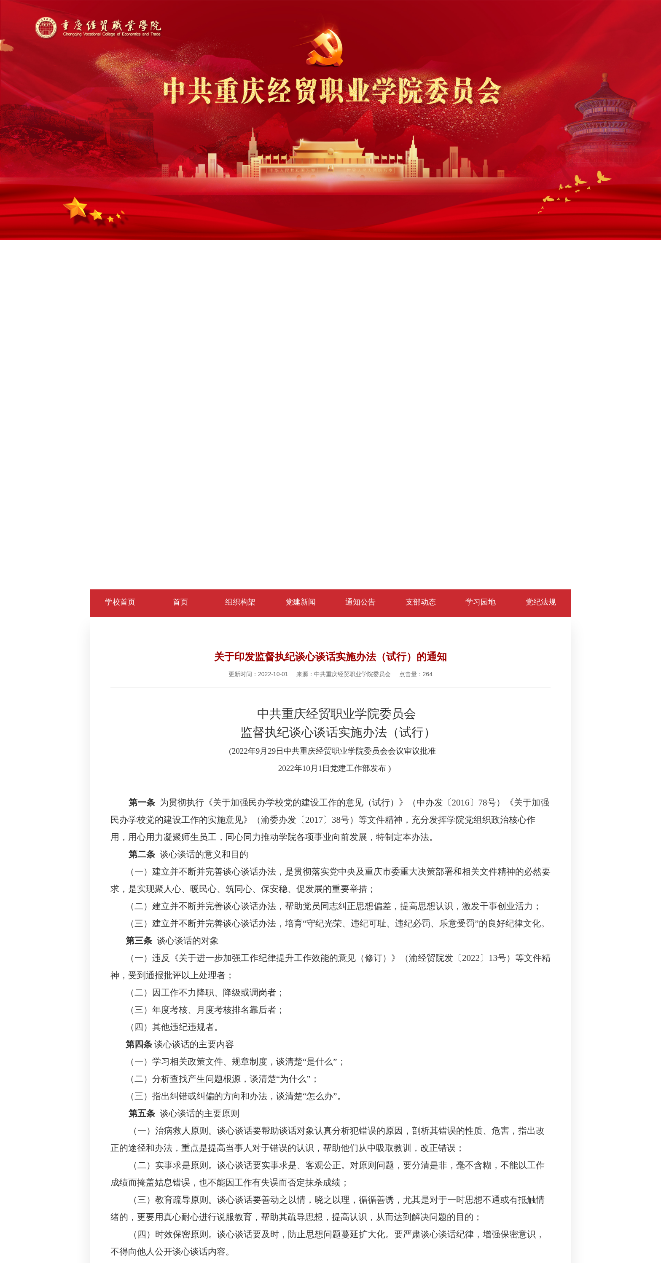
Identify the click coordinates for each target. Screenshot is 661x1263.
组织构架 (240, 602)
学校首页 (120, 602)
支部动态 (421, 602)
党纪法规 (541, 602)
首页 (180, 602)
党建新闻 (300, 602)
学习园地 (480, 602)
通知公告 (360, 602)
